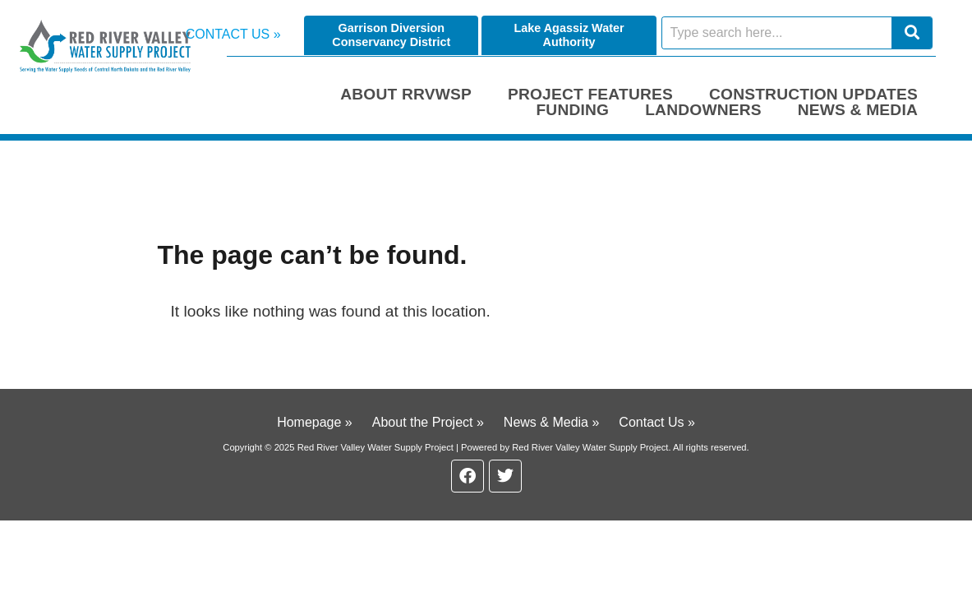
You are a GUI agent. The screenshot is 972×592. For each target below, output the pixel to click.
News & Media (858, 110)
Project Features (590, 94)
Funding (572, 110)
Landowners (703, 110)
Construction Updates (813, 94)
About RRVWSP (406, 94)
